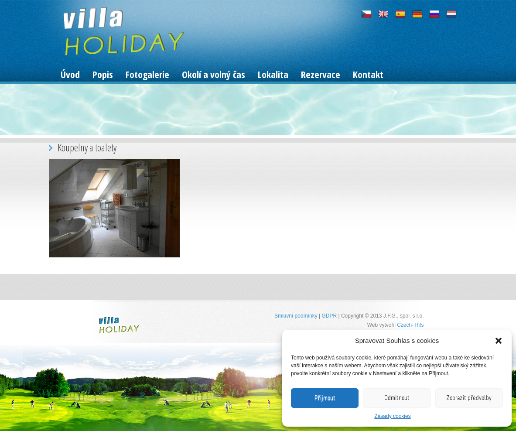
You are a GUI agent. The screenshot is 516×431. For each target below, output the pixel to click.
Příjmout (324, 397)
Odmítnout (397, 397)
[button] (498, 340)
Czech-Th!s (410, 325)
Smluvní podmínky (296, 316)
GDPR (329, 316)
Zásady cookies (392, 416)
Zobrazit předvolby (469, 397)
